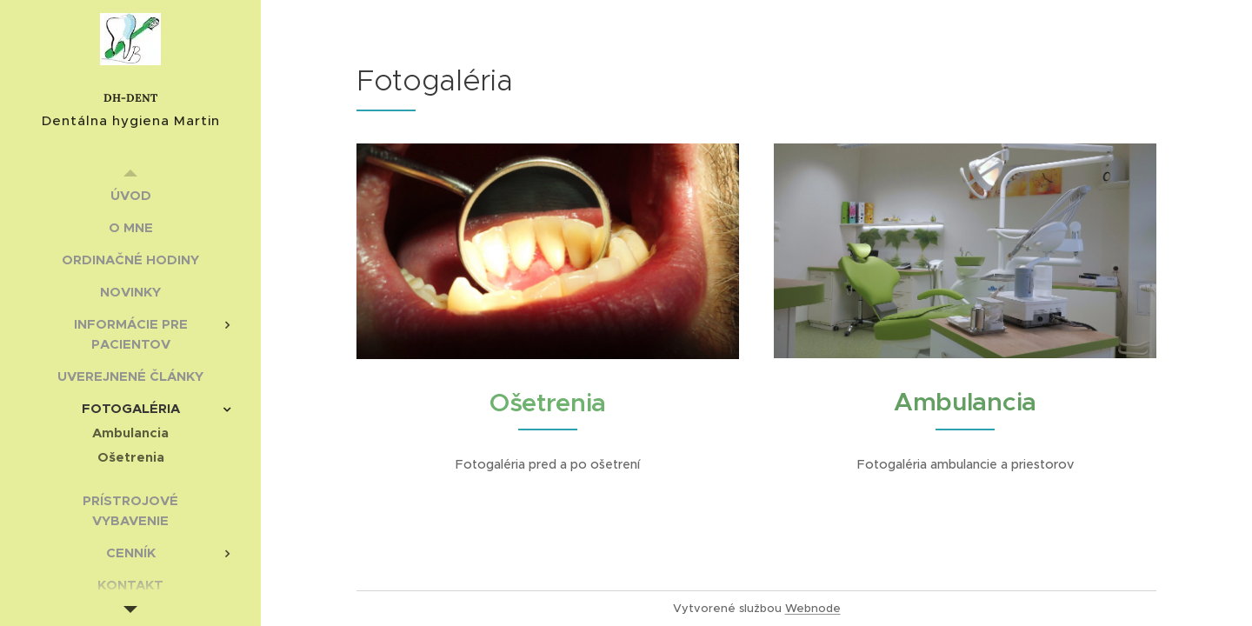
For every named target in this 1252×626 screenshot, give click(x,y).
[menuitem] (130, 195)
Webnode (813, 608)
